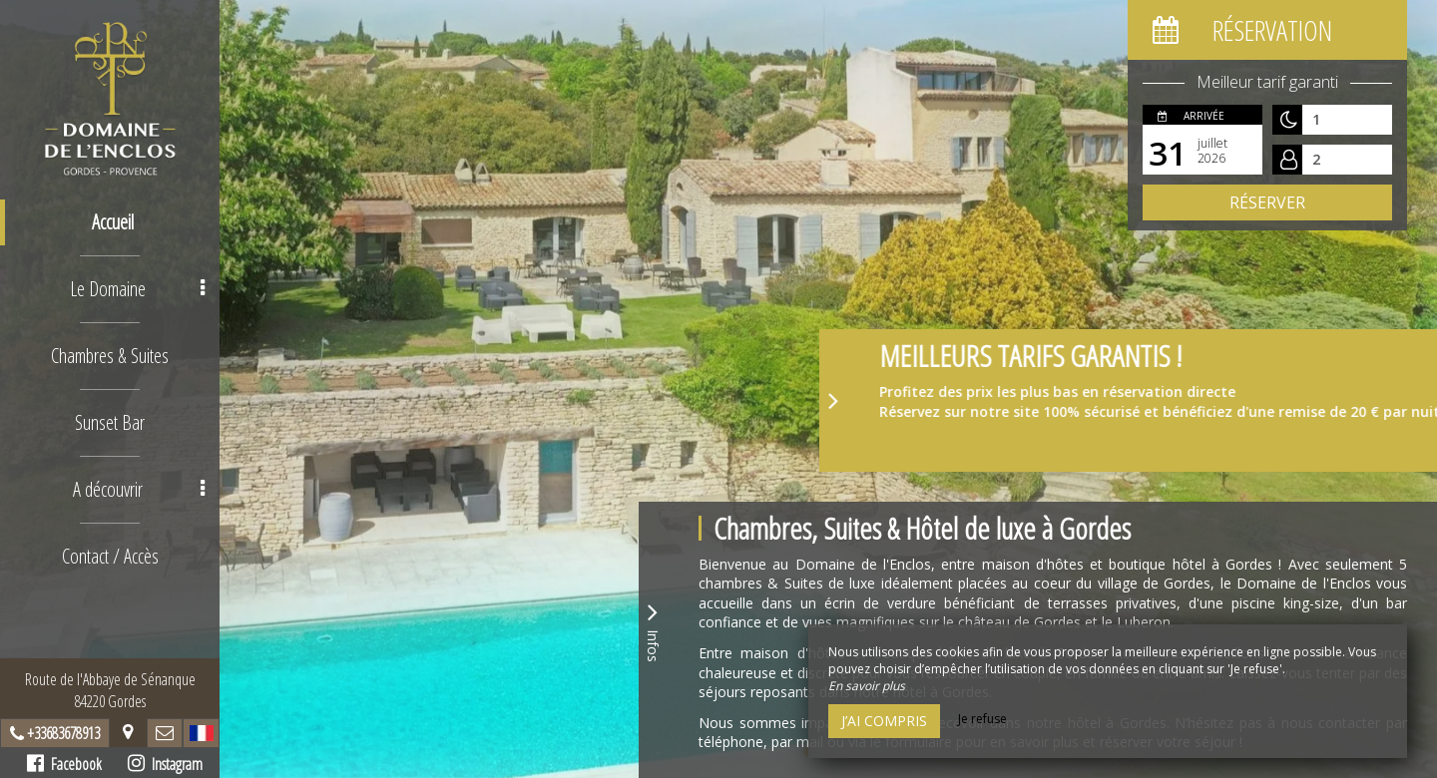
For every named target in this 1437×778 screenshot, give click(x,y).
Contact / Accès (110, 556)
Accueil (113, 221)
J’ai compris (884, 720)
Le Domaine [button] (137, 288)
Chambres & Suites (110, 355)
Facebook (64, 764)
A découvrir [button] (139, 489)
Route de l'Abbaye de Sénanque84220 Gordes (110, 690)
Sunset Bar (110, 422)
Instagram (165, 764)
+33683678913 (63, 733)
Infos (653, 629)
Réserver (1267, 202)
